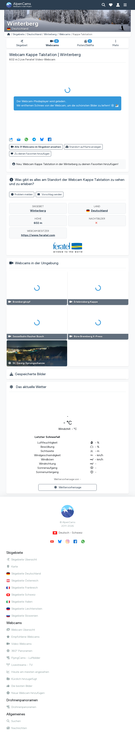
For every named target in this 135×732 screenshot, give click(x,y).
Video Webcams (19, 643)
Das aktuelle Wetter (31, 387)
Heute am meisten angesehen (27, 672)
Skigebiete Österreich (22, 580)
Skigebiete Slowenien (22, 615)
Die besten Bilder (19, 686)
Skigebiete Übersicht (21, 559)
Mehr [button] (115, 43)
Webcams (64, 34)
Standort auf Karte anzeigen (83, 146)
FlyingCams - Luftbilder (23, 657)
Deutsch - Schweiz (67, 533)
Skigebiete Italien (19, 601)
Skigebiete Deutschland (23, 573)
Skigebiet (21, 43)
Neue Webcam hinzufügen (25, 693)
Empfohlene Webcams (23, 636)
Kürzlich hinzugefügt (21, 679)
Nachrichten (16, 728)
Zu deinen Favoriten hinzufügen (30, 153)
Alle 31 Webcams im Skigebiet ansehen (36, 146)
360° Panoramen (19, 650)
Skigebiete (18, 34)
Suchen (13, 721)
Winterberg (50, 34)
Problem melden (22, 194)
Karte (12, 566)
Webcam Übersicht (20, 629)
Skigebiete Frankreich (22, 587)
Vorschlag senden (49, 194)
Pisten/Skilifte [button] (86, 43)
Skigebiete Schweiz (21, 594)
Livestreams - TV (19, 665)
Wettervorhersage (67, 487)
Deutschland (34, 34)
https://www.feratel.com (38, 235)
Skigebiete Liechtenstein (24, 608)
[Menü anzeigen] (125, 5)
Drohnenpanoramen (21, 707)
